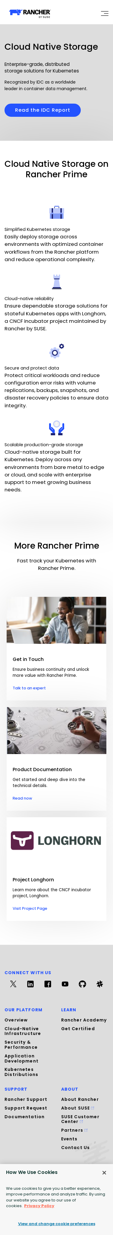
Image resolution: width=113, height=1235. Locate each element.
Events (69, 1139)
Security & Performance (21, 1044)
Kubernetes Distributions (21, 1071)
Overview (16, 1020)
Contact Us (75, 1148)
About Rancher (80, 1099)
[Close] (104, 1172)
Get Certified (78, 1029)
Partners (74, 1130)
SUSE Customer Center (80, 1119)
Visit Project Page (30, 908)
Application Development (22, 1058)
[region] (56, 1199)
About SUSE (77, 1108)
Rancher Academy (84, 1020)
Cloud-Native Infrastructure (23, 1031)
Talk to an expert (29, 688)
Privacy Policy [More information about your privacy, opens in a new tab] (39, 1206)
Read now (22, 798)
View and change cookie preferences (56, 1224)
